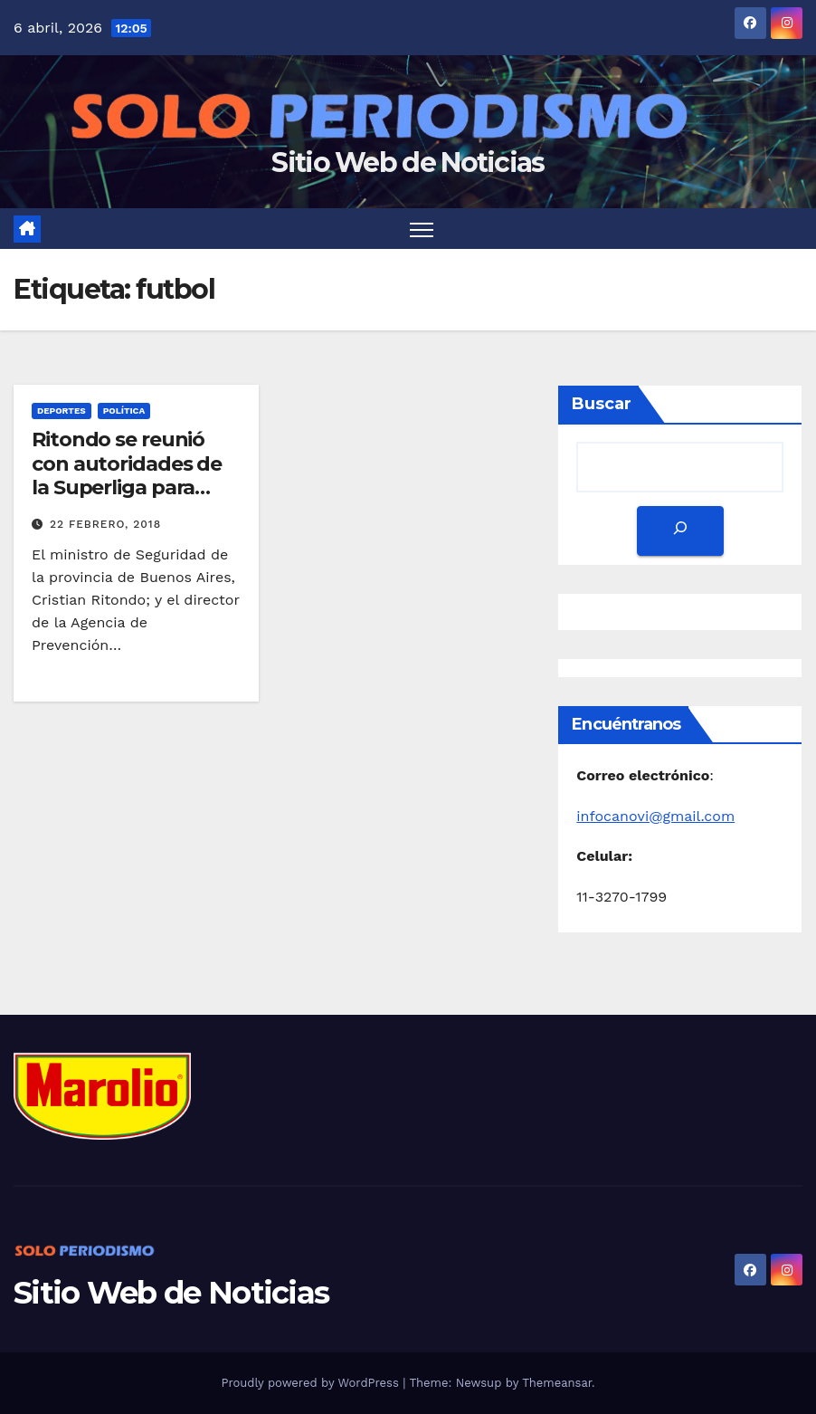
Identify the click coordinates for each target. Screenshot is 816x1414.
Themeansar (557, 1383)
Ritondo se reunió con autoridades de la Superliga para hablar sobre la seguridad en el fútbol (127, 499)
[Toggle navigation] (422, 229)
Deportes (61, 411)
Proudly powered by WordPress (312, 1383)
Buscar (601, 404)
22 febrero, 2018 (105, 524)
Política (124, 411)
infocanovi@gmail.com (655, 816)
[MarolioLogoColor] (102, 1094)
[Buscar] (680, 531)
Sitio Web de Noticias (407, 162)
